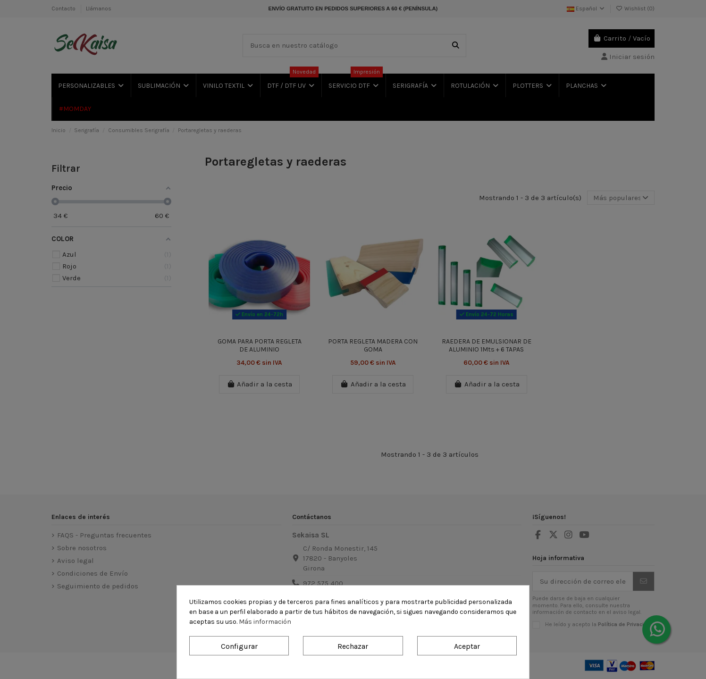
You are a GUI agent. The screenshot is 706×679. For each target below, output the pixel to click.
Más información (265, 622)
